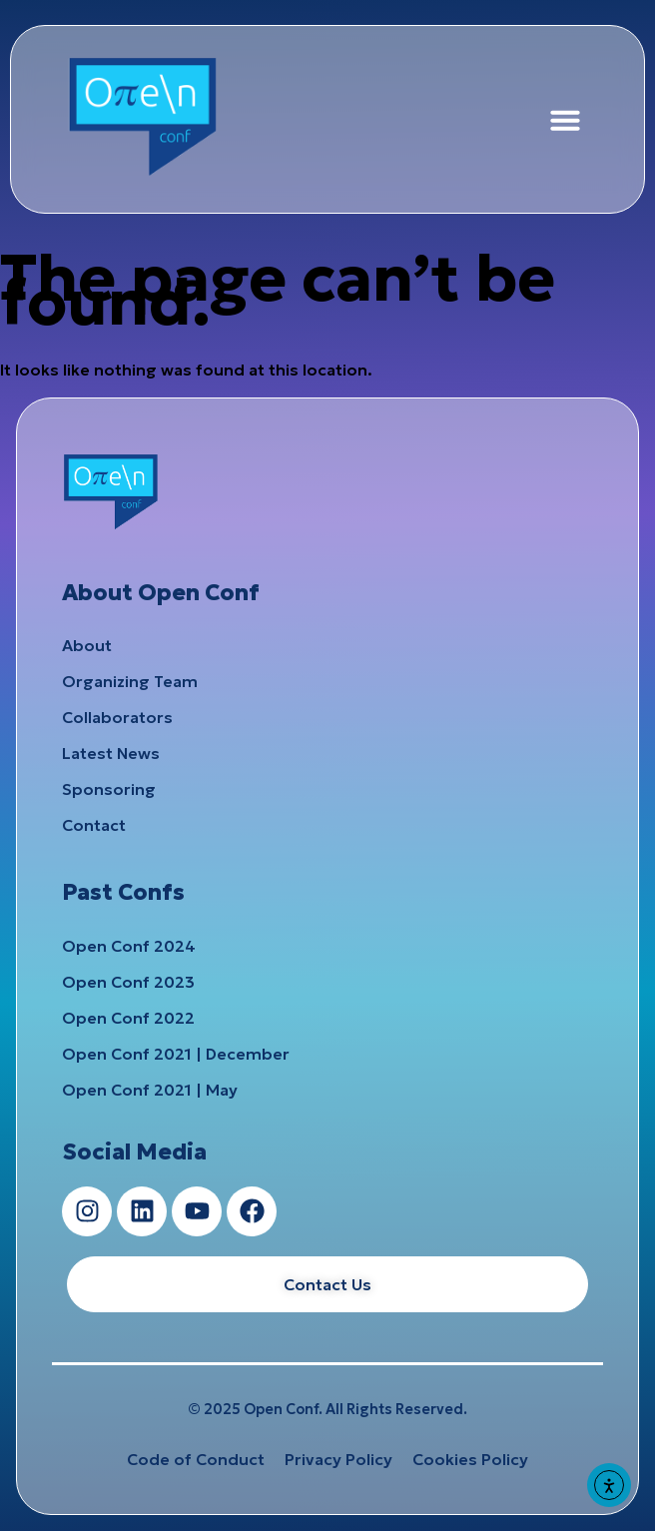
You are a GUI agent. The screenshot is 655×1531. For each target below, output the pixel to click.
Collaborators (117, 717)
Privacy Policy (338, 1459)
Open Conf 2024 (129, 946)
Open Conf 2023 (128, 982)
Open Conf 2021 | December (176, 1054)
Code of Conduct (196, 1459)
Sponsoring (109, 789)
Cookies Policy (470, 1459)
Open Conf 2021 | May (150, 1090)
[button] (565, 120)
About (87, 645)
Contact (94, 825)
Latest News (111, 753)
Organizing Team (130, 681)
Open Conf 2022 (128, 1018)
